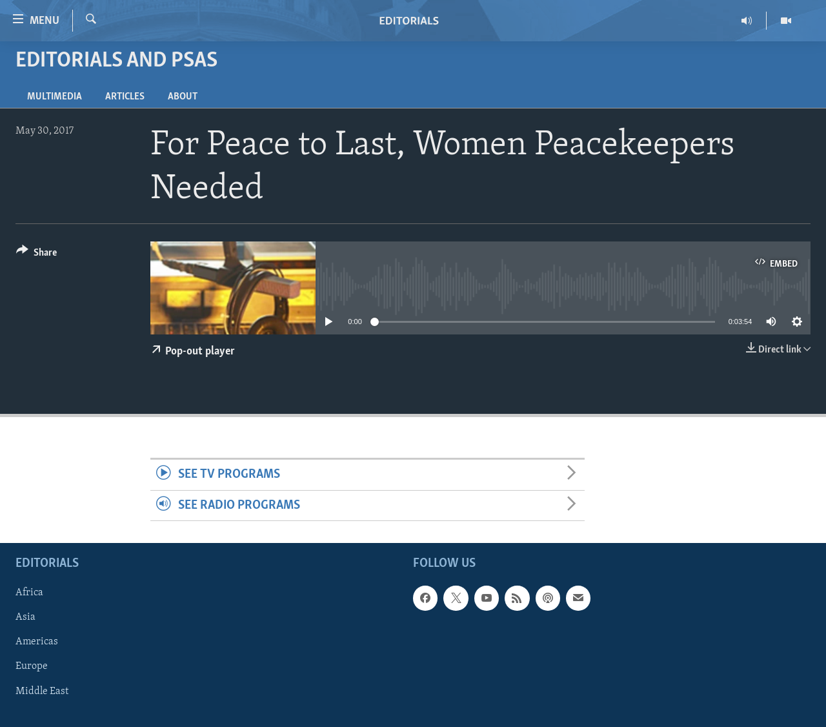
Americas (36, 642)
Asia (25, 617)
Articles (125, 97)
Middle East (41, 691)
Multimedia (54, 97)
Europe (31, 666)
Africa (29, 593)
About (182, 97)
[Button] (36, 254)
